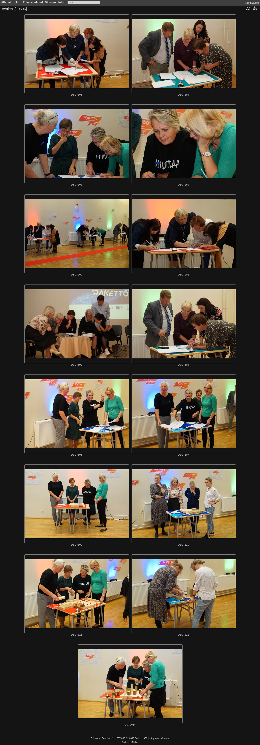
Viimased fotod (55, 2)
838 (123, 738)
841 (137, 738)
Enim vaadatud (33, 2)
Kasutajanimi (252, 2)
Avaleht (8, 9)
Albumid (6, 2)
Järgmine (154, 738)
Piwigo (135, 742)
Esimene (95, 738)
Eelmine (106, 738)
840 (132, 738)
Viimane (165, 738)
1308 (144, 738)
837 (119, 738)
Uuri (17, 2)
